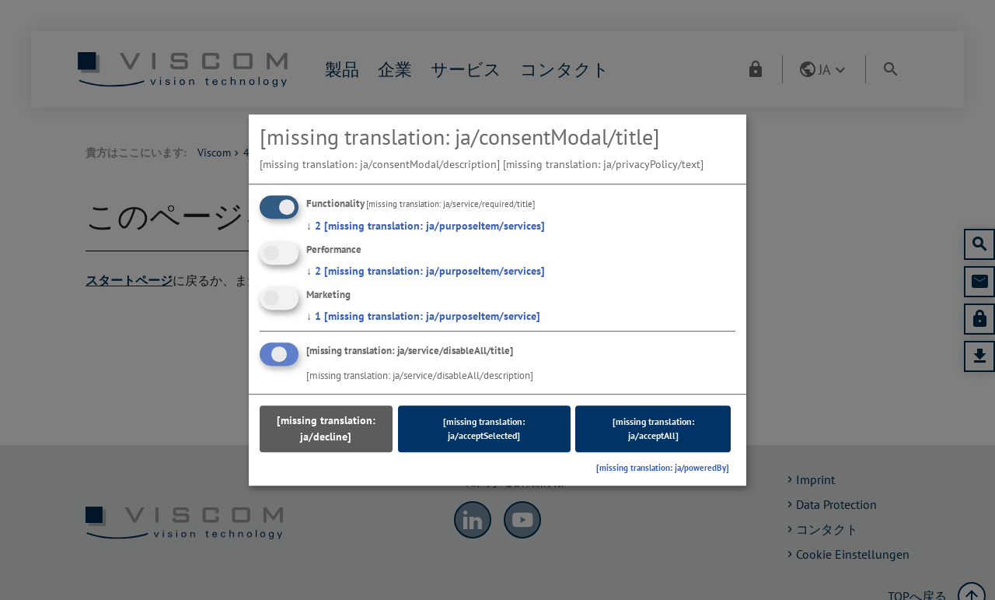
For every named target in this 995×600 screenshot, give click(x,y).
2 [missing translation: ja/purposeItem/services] (425, 226)
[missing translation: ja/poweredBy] (662, 468)
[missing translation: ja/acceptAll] (653, 429)
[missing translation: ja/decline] (326, 429)
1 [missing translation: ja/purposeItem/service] (423, 316)
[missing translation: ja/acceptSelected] (484, 429)
